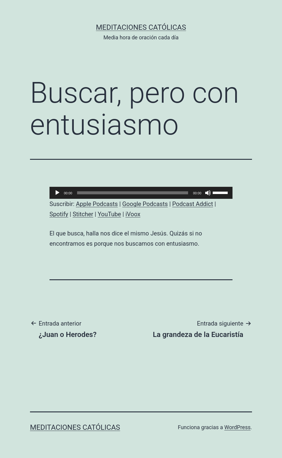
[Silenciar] (208, 193)
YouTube (109, 214)
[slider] (132, 192)
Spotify (59, 214)
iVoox (132, 214)
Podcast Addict (192, 204)
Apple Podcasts (97, 204)
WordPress (237, 427)
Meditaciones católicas (141, 27)
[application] (141, 193)
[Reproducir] (57, 193)
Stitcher (83, 214)
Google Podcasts (145, 204)
